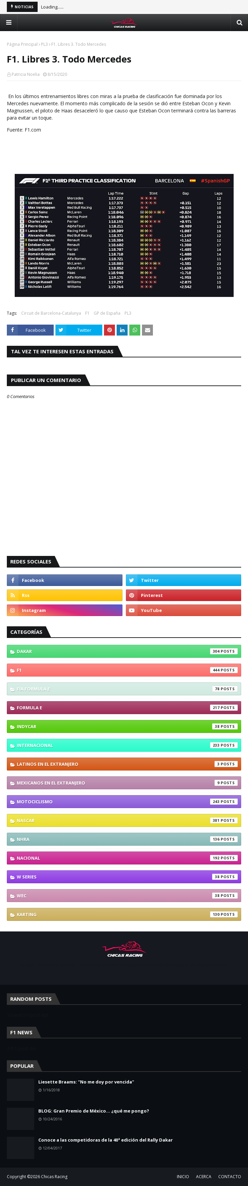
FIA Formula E (127, 689)
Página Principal (22, 44)
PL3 (44, 44)
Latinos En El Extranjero (127, 764)
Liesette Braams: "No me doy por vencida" (86, 1082)
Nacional (127, 858)
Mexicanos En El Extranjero (127, 783)
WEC (127, 895)
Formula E (127, 708)
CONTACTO (229, 1177)
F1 (87, 313)
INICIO (183, 1177)
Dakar (127, 651)
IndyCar (127, 726)
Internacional (127, 745)
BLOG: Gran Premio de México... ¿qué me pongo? (93, 1111)
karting (127, 914)
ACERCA (203, 1177)
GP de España (107, 313)
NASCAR (127, 820)
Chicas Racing (54, 1177)
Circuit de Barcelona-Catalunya (51, 313)
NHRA (127, 839)
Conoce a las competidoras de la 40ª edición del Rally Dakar (105, 1140)
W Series (127, 877)
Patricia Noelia (26, 74)
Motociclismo (127, 802)
